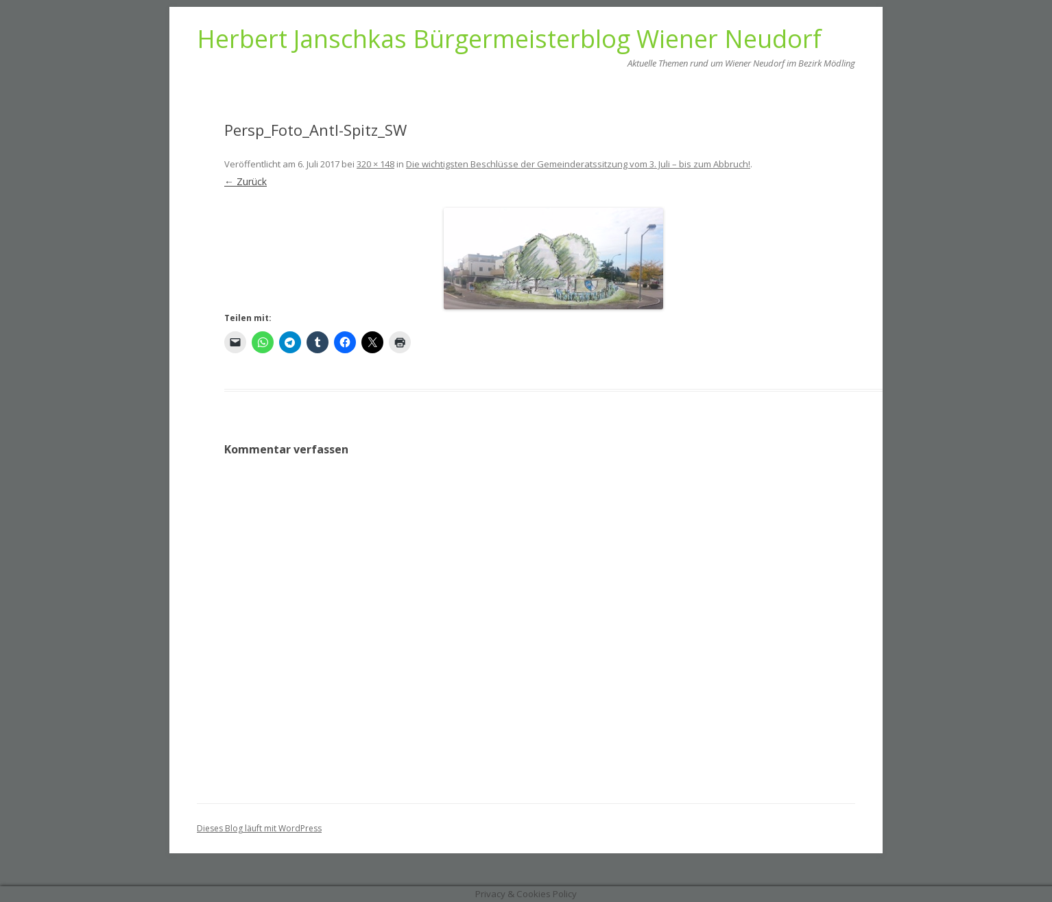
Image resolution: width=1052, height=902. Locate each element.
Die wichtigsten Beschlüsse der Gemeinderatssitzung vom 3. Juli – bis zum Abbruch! (578, 164)
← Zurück (245, 181)
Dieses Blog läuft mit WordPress (259, 828)
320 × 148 (375, 164)
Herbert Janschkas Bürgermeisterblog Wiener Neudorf (509, 39)
